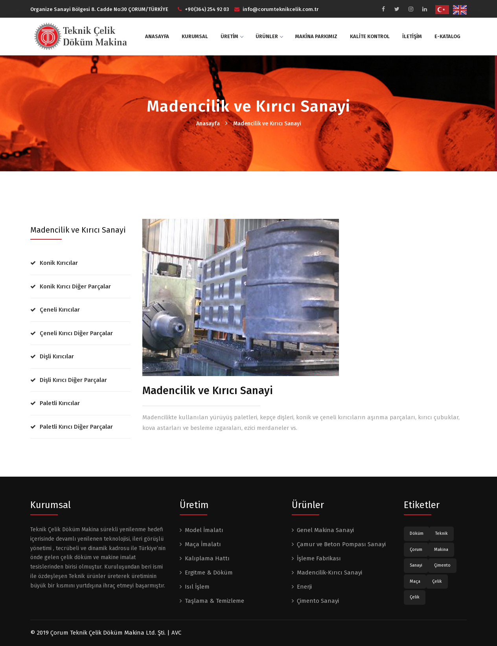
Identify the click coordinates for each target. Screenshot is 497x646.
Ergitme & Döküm (209, 572)
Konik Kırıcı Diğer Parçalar (75, 286)
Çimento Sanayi (318, 600)
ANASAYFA (157, 36)
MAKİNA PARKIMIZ (316, 36)
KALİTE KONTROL (370, 36)
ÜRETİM (232, 36)
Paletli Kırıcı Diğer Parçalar (76, 426)
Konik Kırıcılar (59, 262)
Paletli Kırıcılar (60, 403)
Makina (441, 549)
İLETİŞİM (412, 36)
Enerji (304, 586)
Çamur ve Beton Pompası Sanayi (341, 544)
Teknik (441, 533)
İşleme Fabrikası (319, 558)
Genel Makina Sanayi (325, 530)
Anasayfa (208, 123)
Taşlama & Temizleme (214, 600)
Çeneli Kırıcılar (60, 309)
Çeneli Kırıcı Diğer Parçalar (76, 333)
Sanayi (416, 565)
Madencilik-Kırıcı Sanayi (329, 572)
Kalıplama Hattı (207, 558)
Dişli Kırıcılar (57, 356)
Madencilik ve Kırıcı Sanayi (267, 123)
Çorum (416, 549)
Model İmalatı (204, 530)
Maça (415, 581)
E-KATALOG (447, 36)
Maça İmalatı (203, 544)
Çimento (442, 565)
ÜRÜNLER (269, 36)
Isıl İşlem (197, 586)
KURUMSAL (195, 36)
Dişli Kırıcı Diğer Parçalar (73, 380)
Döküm (416, 533)
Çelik (437, 581)
